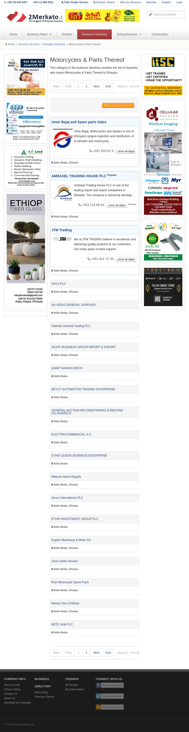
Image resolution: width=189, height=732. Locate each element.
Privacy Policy (12, 689)
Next (96, 86)
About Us (9, 698)
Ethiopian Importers (54, 44)
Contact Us (10, 693)
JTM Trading (61, 230)
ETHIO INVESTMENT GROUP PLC (74, 519)
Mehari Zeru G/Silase (65, 603)
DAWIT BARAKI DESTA (67, 368)
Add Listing (41, 692)
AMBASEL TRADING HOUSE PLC (78, 176)
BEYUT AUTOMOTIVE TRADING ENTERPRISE (83, 389)
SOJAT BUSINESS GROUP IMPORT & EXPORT (83, 347)
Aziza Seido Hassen (64, 561)
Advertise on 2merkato (17, 702)
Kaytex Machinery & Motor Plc (71, 540)
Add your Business (130, 2)
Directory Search (104, 2)
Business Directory (94, 34)
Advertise (151, 2)
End (108, 86)
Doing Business (129, 34)
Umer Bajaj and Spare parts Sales (78, 122)
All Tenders (71, 684)
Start (56, 86)
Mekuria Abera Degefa (66, 476)
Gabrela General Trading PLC (71, 326)
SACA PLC (58, 283)
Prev (68, 86)
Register (166, 2)
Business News (39, 34)
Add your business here (118, 105)
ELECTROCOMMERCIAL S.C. (71, 434)
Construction (160, 34)
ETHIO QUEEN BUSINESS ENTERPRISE (79, 455)
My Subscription (74, 689)
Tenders (67, 34)
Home (13, 34)
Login (179, 2)
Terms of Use (12, 684)
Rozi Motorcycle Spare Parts (70, 582)
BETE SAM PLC (62, 624)
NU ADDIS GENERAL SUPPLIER (73, 305)
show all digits (126, 151)
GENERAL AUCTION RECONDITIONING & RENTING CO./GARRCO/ (87, 412)
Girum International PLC (67, 498)
